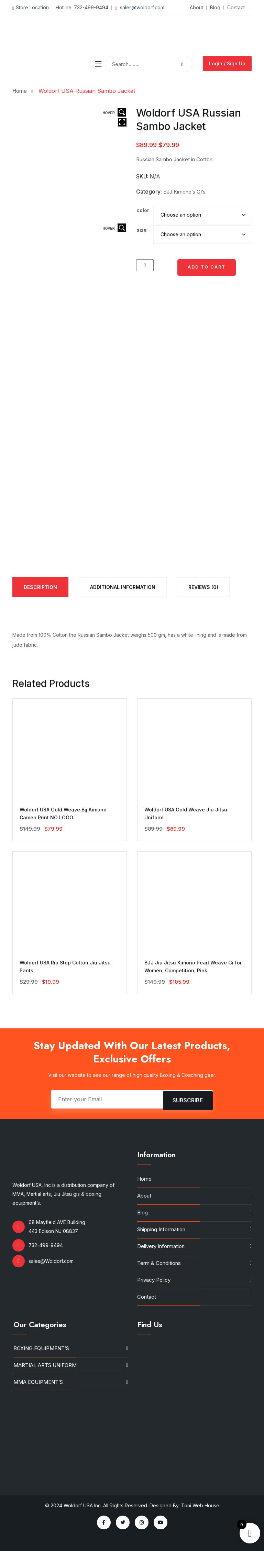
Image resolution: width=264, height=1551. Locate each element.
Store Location (30, 7)
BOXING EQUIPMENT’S (41, 1348)
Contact (236, 7)
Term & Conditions (159, 1263)
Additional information (122, 587)
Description (40, 587)
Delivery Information (161, 1246)
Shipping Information (161, 1229)
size (141, 230)
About (195, 7)
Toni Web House (200, 1505)
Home (22, 90)
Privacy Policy (153, 1280)
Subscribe (188, 1099)
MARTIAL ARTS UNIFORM (45, 1365)
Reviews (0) (203, 587)
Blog (215, 7)
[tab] (40, 587)
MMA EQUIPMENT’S (38, 1382)
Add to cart (207, 267)
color (142, 210)
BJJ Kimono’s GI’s (184, 191)
